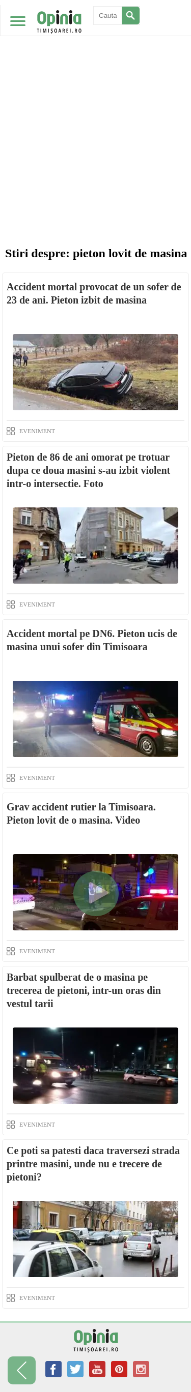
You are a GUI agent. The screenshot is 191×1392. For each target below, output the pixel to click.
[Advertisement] (95, 100)
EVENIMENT (37, 431)
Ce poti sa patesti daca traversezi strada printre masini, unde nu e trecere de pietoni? (93, 1164)
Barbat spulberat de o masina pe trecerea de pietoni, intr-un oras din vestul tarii (84, 990)
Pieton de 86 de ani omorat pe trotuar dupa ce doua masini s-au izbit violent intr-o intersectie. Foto (88, 470)
